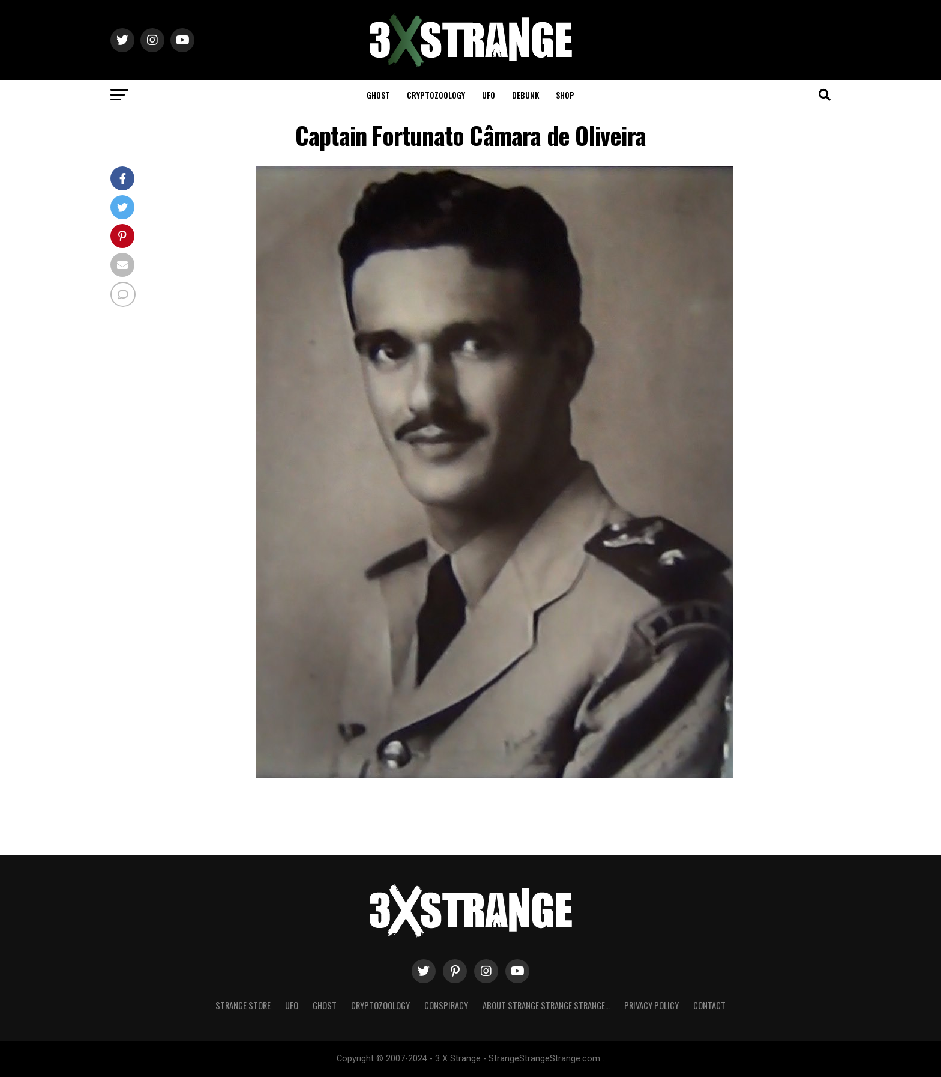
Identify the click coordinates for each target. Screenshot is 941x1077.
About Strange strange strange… (546, 1005)
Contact (709, 1005)
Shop (565, 94)
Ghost (378, 94)
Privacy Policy (651, 1005)
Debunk (525, 94)
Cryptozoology (436, 94)
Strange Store (243, 1005)
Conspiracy (446, 1005)
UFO (488, 94)
